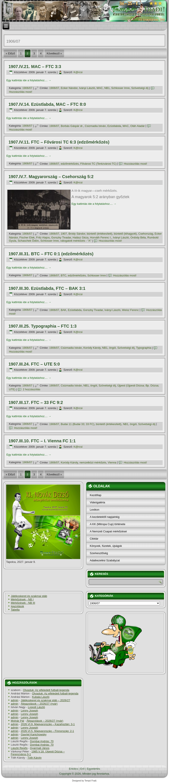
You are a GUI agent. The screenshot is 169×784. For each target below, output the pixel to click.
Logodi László (36, 707)
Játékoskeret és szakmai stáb (29, 596)
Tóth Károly (34, 757)
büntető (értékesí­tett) (99, 233)
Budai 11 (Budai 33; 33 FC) (77, 424)
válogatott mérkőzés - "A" (75, 240)
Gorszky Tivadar (61, 237)
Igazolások (17, 606)
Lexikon (94, 509)
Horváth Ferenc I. (100, 237)
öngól (112, 347)
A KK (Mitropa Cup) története (107, 524)
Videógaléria (97, 502)
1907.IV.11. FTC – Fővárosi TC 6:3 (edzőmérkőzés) (59, 142)
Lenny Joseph (29, 710)
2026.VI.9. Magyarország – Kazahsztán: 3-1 (48, 724)
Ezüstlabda (114, 126)
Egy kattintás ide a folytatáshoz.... (28, 80)
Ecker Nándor (69, 88)
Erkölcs (73, 768)
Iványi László (87, 88)
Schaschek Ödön (28, 240)
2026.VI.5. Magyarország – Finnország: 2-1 (47, 731)
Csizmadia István (95, 126)
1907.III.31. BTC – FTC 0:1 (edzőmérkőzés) (51, 253)
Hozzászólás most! (20, 91)
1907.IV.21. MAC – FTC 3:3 (35, 66)
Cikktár (94, 538)
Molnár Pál (17, 720)
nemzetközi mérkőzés (92, 462)
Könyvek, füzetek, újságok (106, 545)
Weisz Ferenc (130, 310)
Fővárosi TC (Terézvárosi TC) (98, 163)
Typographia (143, 347)
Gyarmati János (39, 748)
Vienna (112, 462)
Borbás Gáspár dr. (72, 126)
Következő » (54, 53)
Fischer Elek (27, 237)
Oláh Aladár (137, 126)
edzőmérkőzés (70, 163)
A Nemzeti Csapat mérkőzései (108, 531)
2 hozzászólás (31, 389)
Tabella (15, 609)
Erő (82, 768)
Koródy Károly (92, 347)
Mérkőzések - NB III (23, 602)
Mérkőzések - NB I (22, 599)
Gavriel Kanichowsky (34, 734)
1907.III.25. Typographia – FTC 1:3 (43, 326)
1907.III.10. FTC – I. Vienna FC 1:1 (42, 440)
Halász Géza (80, 237)
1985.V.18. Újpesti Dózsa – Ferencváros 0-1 (38, 753)
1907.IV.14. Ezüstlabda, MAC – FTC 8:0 (47, 104)
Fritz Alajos (43, 237)
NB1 (107, 88)
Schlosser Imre (120, 88)
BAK (63, 310)
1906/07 (27, 88)
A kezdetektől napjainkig (104, 516)
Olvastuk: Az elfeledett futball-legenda (46, 690)
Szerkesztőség (99, 553)
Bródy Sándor (77, 233)
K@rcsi (78, 72)
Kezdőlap (95, 495)
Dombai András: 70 (42, 741)
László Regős (19, 748)
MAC (100, 88)
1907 (64, 233)
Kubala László (40, 696)
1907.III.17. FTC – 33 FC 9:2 (36, 402)
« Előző (10, 53)
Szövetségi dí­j (139, 88)
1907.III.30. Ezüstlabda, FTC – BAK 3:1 (47, 288)
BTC (63, 275)
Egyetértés (93, 768)
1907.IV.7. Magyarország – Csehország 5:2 (51, 176)
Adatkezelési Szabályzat (105, 560)
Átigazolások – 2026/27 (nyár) (39, 703)
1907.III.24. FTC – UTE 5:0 (34, 364)
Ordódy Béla (138, 237)
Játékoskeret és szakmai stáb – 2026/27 (45, 700)
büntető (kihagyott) (125, 233)
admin (14, 700)
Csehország (145, 233)
